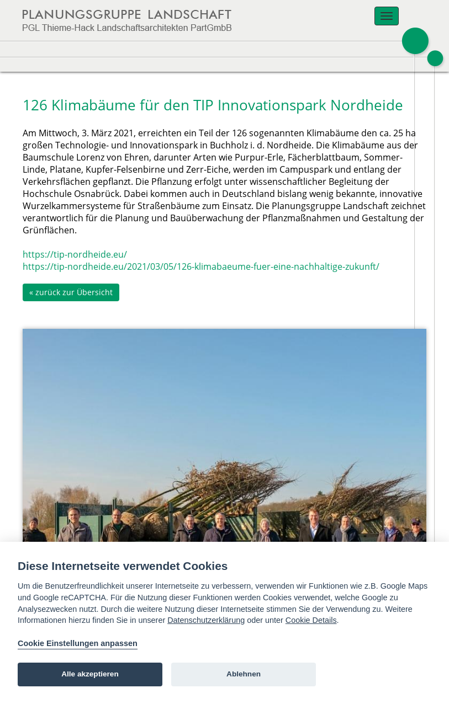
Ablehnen (243, 674)
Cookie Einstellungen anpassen (78, 643)
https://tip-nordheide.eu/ (75, 254)
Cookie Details (311, 620)
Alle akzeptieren (90, 674)
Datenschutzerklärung (206, 620)
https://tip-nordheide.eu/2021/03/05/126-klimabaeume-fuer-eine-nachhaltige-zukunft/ (201, 266)
